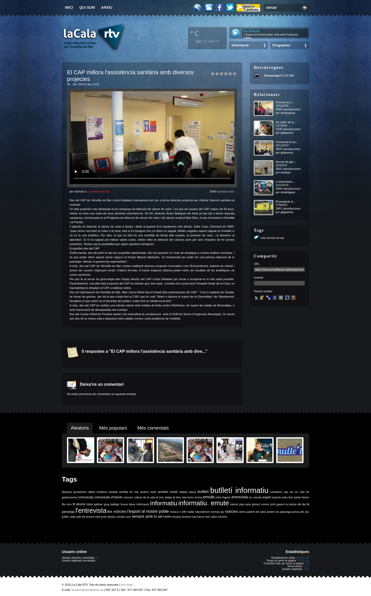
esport (266, 497)
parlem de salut (256, 511)
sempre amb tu (144, 516)
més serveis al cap (272, 237)
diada (168, 497)
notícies (231, 511)
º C (194, 33)
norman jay (217, 511)
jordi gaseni (277, 504)
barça (192, 491)
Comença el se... (287, 142)
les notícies (117, 511)
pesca (295, 511)
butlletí (203, 492)
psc (307, 511)
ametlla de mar (129, 491)
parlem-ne (273, 511)
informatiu (163, 503)
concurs (128, 497)
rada (72, 516)
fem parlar (295, 497)
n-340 (182, 511)
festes (305, 497)
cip (291, 491)
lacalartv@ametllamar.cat (87, 589)
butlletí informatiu (239, 490)
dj (174, 497)
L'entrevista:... (285, 181)
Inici (69, 7)
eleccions (187, 497)
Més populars (113, 428)
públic (65, 516)
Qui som (87, 7)
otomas (286, 172)
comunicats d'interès (108, 497)
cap (286, 491)
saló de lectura (85, 516)
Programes (281, 45)
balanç (184, 491)
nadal (190, 511)
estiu (285, 497)
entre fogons (223, 497)
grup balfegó (111, 504)
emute (208, 497)
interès (234, 504)
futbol (89, 504)
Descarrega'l (272, 75)
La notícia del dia (98, 191)
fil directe (79, 504)
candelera (276, 491)
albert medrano (97, 491)
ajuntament (80, 491)
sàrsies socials (116, 516)
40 (97, 557)
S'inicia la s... (284, 102)
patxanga (285, 511)
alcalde (113, 491)
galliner (98, 504)
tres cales (211, 516)
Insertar (258, 277)
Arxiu (107, 7)
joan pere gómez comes (254, 504)
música (174, 511)
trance (201, 516)
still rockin (164, 516)
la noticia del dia (295, 504)
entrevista (240, 497)
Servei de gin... (286, 161)
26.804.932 (302, 557)
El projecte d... (285, 201)
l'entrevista (90, 510)
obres (242, 511)
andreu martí (148, 491)
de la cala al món (153, 497)
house (124, 504)
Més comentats (153, 428)
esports (276, 497)
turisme (222, 516)
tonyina (176, 516)
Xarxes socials (263, 291)
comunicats (86, 497)
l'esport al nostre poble (148, 511)
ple (302, 511)
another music (168, 492)
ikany (132, 504)
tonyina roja (189, 516)
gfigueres (287, 132)
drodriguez (288, 112)
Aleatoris (80, 428)
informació (143, 504)
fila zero (67, 504)
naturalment (202, 511)
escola (258, 497)
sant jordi (100, 516)
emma (198, 497)
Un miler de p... (286, 122)
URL (256, 263)
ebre (178, 497)
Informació (240, 45)
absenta (67, 491)
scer (128, 516)
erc (251, 497)
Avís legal (127, 584)
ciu (296, 491)
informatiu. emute (203, 503)
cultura (138, 497)
